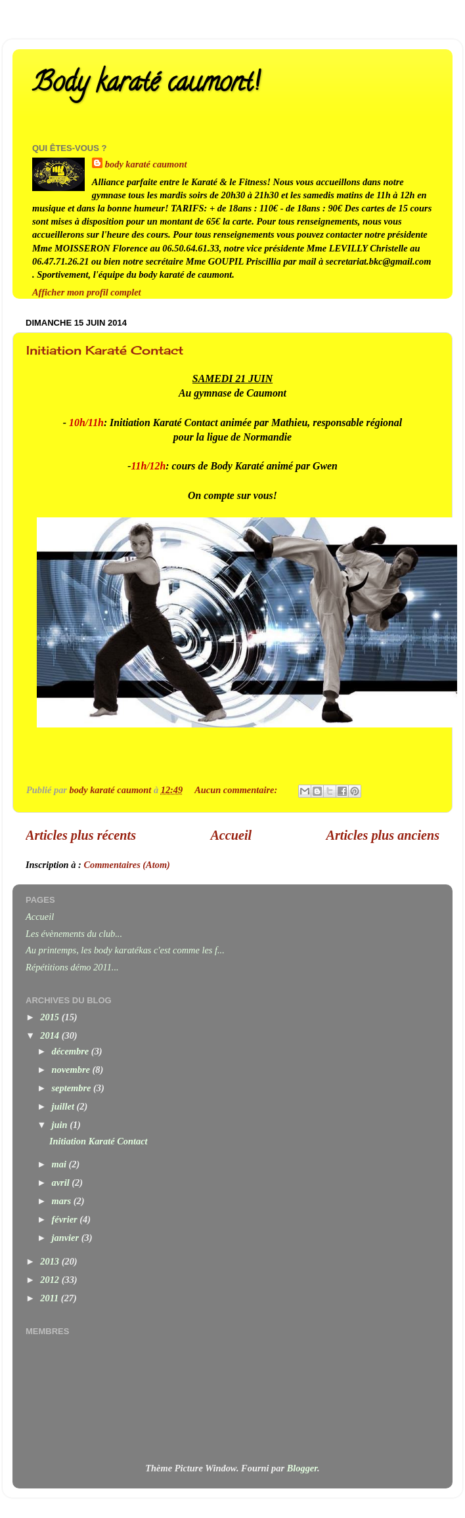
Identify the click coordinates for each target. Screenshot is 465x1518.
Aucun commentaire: (237, 790)
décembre (71, 1051)
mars (63, 1201)
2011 (50, 1298)
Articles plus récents (81, 835)
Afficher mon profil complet (86, 292)
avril (62, 1182)
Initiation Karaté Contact (104, 350)
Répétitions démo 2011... (72, 967)
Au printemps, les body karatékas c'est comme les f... (125, 950)
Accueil (231, 835)
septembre (73, 1088)
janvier (66, 1237)
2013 (50, 1261)
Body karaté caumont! (145, 85)
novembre (72, 1069)
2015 (50, 1017)
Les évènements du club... (74, 933)
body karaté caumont (146, 164)
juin (61, 1124)
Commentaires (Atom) (126, 864)
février (66, 1219)
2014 (50, 1035)
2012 (50, 1279)
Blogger (302, 1468)
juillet (64, 1106)
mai (60, 1164)
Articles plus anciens (382, 835)
